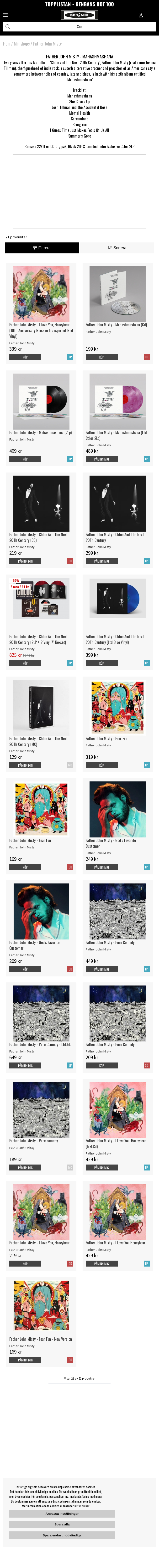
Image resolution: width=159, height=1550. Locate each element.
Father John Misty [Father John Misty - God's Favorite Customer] (98, 853)
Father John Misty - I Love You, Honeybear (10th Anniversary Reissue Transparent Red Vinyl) (41, 330)
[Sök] (79, 26)
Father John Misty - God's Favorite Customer (111, 843)
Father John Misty (47, 44)
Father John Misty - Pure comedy (33, 1141)
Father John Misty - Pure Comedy (110, 942)
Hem (6, 44)
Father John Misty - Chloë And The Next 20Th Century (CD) (38, 537)
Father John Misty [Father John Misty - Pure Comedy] (98, 949)
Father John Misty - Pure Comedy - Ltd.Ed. (40, 1044)
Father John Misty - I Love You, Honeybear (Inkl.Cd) (116, 1143)
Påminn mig (101, 459)
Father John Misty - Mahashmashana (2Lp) (40, 432)
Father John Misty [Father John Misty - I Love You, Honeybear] (22, 1249)
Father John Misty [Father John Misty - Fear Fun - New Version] (22, 1346)
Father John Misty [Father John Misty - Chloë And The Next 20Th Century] (98, 547)
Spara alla (61, 1524)
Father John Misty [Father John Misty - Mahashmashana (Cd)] (98, 331)
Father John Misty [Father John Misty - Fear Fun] (98, 745)
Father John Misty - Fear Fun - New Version (40, 1339)
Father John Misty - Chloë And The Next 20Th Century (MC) (38, 741)
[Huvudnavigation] (5, 15)
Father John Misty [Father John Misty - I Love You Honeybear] (98, 1249)
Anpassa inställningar (62, 1513)
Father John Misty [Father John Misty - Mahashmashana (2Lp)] (22, 439)
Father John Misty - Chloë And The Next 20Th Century (115, 537)
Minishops (22, 44)
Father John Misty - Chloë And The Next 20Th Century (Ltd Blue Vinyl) (115, 639)
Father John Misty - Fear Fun (106, 738)
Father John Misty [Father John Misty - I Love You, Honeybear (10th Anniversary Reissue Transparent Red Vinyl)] (22, 343)
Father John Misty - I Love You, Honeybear (39, 1243)
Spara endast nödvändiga (62, 1535)
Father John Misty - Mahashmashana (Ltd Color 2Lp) (116, 435)
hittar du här (81, 1506)
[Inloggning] (141, 15)
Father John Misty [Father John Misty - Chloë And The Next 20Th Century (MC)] (22, 751)
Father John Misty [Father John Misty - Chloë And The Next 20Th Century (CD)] (22, 547)
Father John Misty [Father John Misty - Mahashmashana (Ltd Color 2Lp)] (98, 445)
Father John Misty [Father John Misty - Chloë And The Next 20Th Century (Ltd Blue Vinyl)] (98, 649)
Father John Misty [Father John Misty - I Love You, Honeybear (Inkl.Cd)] (98, 1153)
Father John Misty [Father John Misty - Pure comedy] (22, 1147)
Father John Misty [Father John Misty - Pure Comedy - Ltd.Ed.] (22, 1051)
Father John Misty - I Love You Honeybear (115, 1243)
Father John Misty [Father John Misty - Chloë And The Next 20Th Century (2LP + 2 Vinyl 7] (22, 649)
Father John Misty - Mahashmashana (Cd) (116, 325)
